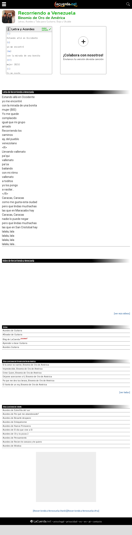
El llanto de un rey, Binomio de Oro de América (25, 384)
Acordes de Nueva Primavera (17, 426)
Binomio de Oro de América (41, 17)
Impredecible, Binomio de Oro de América (23, 369)
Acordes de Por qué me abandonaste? (21, 414)
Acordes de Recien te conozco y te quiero (22, 442)
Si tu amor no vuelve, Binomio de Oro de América (26, 365)
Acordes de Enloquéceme (15, 422)
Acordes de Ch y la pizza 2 (15, 434)
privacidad (71, 521)
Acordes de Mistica (12, 446)
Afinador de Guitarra (12, 334)
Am (9, 51)
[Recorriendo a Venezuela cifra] (83, 510)
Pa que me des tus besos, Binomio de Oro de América (28, 380)
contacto (97, 521)
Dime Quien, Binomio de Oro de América (22, 373)
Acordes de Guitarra (12, 330)
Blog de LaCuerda (15, 339)
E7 (9, 60)
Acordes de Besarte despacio (17, 418)
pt (90, 521)
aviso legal (58, 521)
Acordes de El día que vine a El (17, 430)
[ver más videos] (122, 313)
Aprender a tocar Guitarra (15, 343)
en (85, 521)
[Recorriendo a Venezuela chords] (50, 510)
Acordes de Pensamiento (14, 438)
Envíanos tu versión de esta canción (83, 48)
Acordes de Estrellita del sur (16, 410)
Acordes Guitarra (11, 347)
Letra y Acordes (23, 29)
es (80, 521)
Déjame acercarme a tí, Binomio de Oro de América (27, 376)
